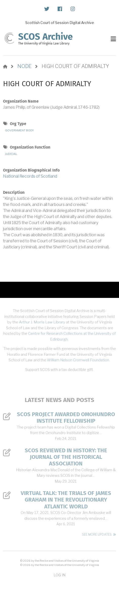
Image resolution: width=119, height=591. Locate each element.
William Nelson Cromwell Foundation (78, 360)
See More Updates (97, 534)
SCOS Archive (45, 36)
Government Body (19, 130)
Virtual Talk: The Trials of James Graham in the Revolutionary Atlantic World (66, 500)
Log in (59, 575)
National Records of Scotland (30, 176)
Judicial (11, 154)
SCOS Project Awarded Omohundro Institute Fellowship (66, 417)
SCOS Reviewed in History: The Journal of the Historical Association (66, 457)
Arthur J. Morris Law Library (42, 322)
